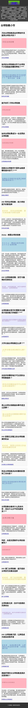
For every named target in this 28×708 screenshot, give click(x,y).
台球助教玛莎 (5, 562)
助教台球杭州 (5, 398)
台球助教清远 (13, 7)
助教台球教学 (5, 195)
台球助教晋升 (5, 336)
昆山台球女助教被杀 (7, 430)
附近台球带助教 (16, 12)
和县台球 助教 (5, 500)
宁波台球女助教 (11, 18)
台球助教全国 (12, 15)
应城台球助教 (14, 20)
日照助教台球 (22, 7)
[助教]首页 (4, 7)
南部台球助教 (21, 18)
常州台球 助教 (5, 228)
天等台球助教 (5, 127)
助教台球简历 (22, 10)
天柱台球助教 (5, 57)
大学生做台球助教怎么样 (12, 13)
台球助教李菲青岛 (11, 10)
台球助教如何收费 (6, 161)
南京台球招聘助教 (7, 9)
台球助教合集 (5, 533)
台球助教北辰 (5, 628)
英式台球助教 (17, 16)
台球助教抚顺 (5, 303)
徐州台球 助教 (5, 96)
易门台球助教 (5, 596)
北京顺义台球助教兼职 (8, 464)
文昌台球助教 (8, 16)
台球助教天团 (5, 666)
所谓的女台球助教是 (7, 699)
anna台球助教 (5, 270)
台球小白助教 (17, 9)
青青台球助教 (5, 12)
